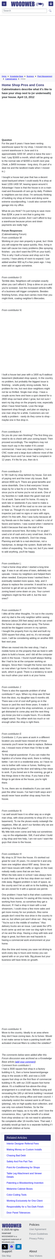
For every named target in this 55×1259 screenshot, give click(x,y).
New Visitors (35, 1256)
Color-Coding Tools (17, 1195)
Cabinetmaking (11, 79)
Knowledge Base (16, 76)
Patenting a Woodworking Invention (25, 1183)
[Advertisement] (27, 44)
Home (4, 76)
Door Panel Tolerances (18, 1212)
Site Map (6, 1256)
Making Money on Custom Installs (24, 1149)
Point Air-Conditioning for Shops (23, 1167)
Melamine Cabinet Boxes (20, 1189)
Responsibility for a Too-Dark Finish (25, 1206)
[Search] (25, 11)
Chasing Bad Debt (16, 1155)
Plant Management (44, 76)
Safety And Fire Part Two (20, 1161)
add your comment (25, 1062)
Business (30, 76)
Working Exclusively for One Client (25, 1201)
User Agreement (37, 1229)
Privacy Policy (36, 1238)
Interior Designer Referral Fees (23, 1143)
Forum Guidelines (38, 1234)
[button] (5, 1247)
